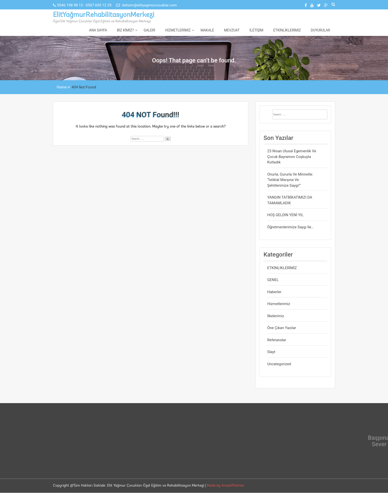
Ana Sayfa (98, 30)
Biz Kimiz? (125, 30)
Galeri (149, 30)
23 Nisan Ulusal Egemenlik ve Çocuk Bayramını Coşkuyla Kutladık (291, 156)
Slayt (271, 352)
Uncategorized (279, 364)
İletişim (256, 30)
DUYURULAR (320, 30)
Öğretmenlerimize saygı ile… (290, 227)
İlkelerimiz (275, 316)
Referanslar (276, 340)
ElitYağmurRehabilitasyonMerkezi (103, 15)
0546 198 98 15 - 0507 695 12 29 (82, 5)
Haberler (274, 292)
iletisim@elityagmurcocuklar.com (146, 5)
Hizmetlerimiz (178, 30)
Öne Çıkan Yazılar (281, 328)
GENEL (273, 280)
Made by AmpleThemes (225, 486)
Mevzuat (232, 30)
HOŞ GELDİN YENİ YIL (285, 215)
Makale (207, 30)
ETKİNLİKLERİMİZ (287, 30)
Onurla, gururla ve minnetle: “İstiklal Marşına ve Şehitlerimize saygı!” (290, 180)
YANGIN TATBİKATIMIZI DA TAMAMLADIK (289, 200)
